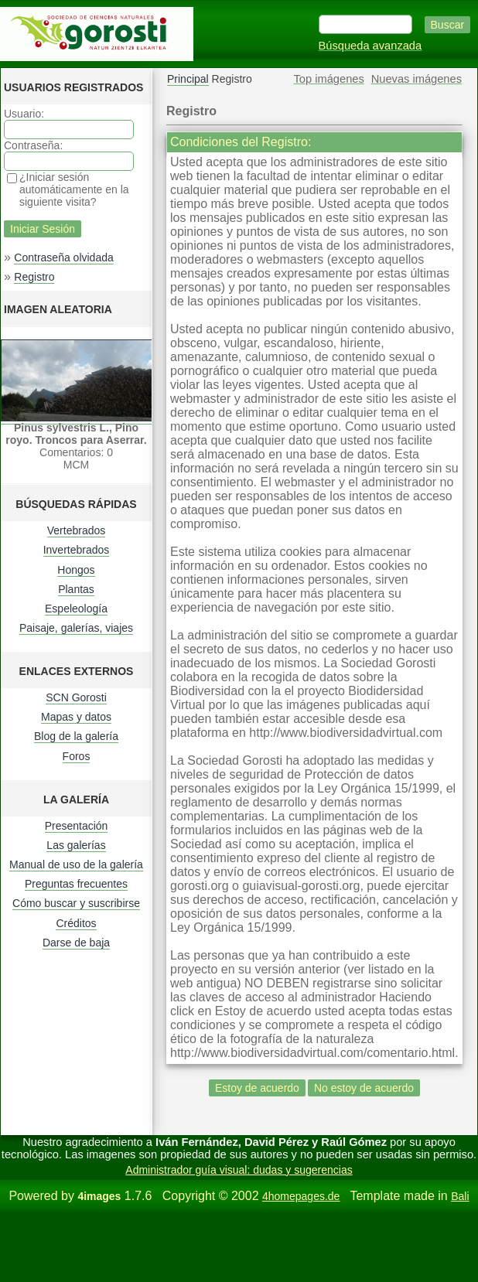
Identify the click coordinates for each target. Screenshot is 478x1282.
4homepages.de (301, 1196)
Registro (34, 277)
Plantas (76, 589)
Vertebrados (76, 530)
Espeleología (76, 608)
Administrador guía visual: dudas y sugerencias (238, 1170)
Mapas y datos (76, 717)
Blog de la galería (76, 736)
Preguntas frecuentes (76, 884)
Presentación (76, 826)
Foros (76, 756)
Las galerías (75, 845)
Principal (188, 79)
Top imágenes (329, 79)
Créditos (76, 923)
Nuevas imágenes (416, 79)
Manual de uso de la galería (76, 864)
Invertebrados (76, 550)
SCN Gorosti (76, 697)
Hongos (75, 570)
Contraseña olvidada (63, 257)
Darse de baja (76, 942)
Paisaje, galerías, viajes (76, 628)
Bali (460, 1196)
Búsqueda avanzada (370, 45)
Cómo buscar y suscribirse (76, 903)
